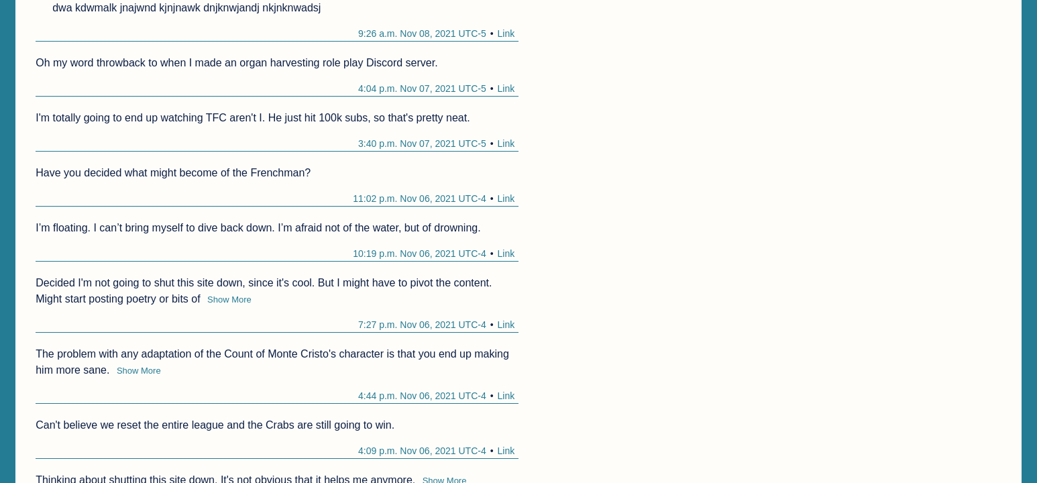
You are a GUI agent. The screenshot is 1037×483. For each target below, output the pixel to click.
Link (506, 33)
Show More (229, 299)
